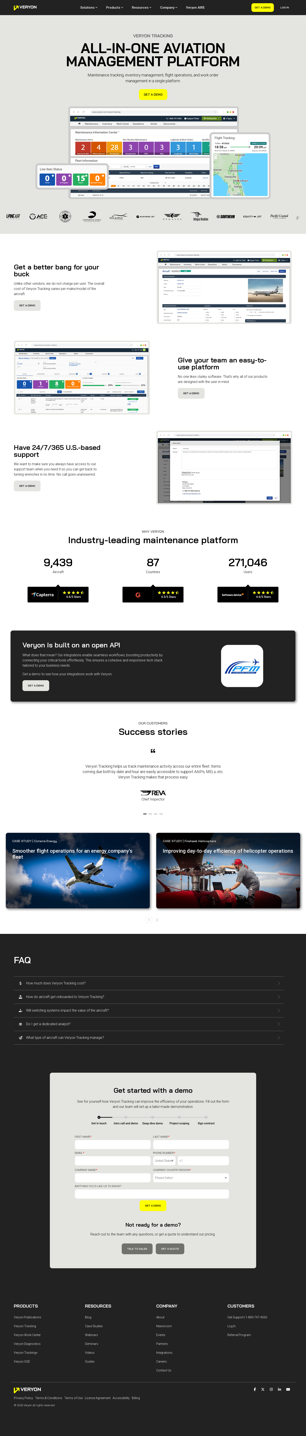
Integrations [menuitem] (164, 1352)
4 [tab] (161, 816)
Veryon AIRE (195, 7)
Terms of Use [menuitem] (73, 1398)
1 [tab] (145, 816)
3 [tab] (156, 816)
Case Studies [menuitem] (94, 1326)
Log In (284, 7)
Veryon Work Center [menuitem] (27, 1335)
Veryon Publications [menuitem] (27, 1317)
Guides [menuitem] (90, 1361)
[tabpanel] (153, 778)
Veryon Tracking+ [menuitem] (26, 1352)
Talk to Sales (137, 1248)
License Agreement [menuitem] (97, 1398)
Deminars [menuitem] (91, 1344)
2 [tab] (151, 816)
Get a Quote (170, 1248)
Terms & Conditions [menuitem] (48, 1398)
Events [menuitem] (160, 1335)
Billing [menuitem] (136, 1398)
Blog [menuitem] (88, 1317)
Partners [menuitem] (162, 1344)
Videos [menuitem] (90, 1352)
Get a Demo (263, 7)
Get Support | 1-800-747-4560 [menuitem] (247, 1317)
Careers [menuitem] (161, 1361)
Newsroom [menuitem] (164, 1326)
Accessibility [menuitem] (121, 1398)
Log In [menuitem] (231, 1326)
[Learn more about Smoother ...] (78, 870)
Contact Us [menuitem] (163, 1370)
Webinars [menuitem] (91, 1335)
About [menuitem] (160, 1317)
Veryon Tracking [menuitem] (25, 1326)
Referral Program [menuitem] (239, 1335)
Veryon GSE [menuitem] (22, 1361)
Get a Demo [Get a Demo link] (153, 94)
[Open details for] (58, 597)
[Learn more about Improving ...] (228, 870)
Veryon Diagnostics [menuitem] (27, 1344)
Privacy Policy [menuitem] (23, 1398)
